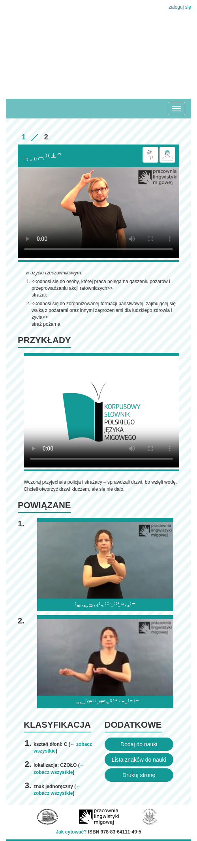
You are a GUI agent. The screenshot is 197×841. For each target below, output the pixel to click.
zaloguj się (180, 7)
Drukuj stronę (138, 775)
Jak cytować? (71, 832)
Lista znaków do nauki (139, 760)
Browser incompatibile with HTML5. (98, 212)
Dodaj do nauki (138, 744)
